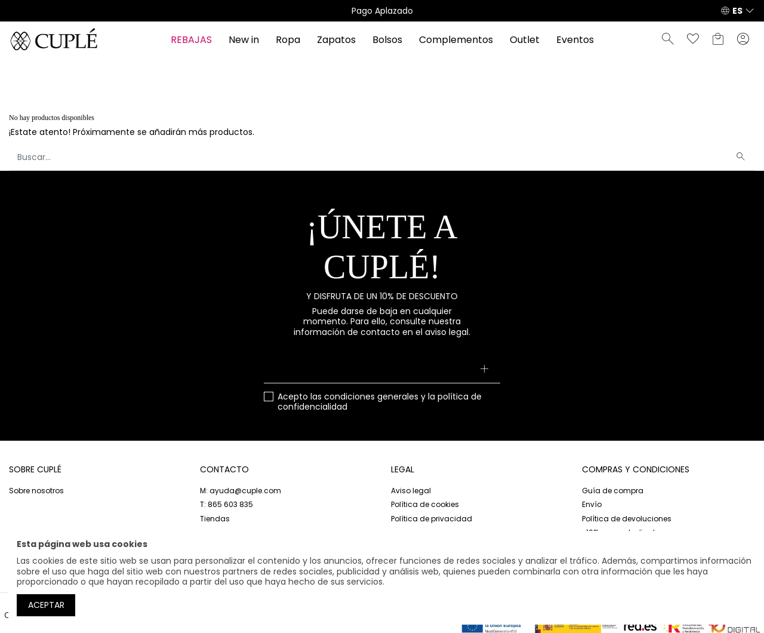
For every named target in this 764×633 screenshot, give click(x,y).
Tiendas (215, 519)
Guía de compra (612, 490)
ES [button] (737, 11)
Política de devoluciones (626, 519)
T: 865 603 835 (226, 504)
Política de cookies (425, 504)
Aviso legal (411, 490)
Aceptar (46, 605)
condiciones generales (371, 396)
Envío (592, 504)
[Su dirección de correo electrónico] (382, 370)
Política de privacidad (431, 519)
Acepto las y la (380, 402)
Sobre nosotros (36, 490)
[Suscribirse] (483, 370)
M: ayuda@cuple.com (240, 490)
